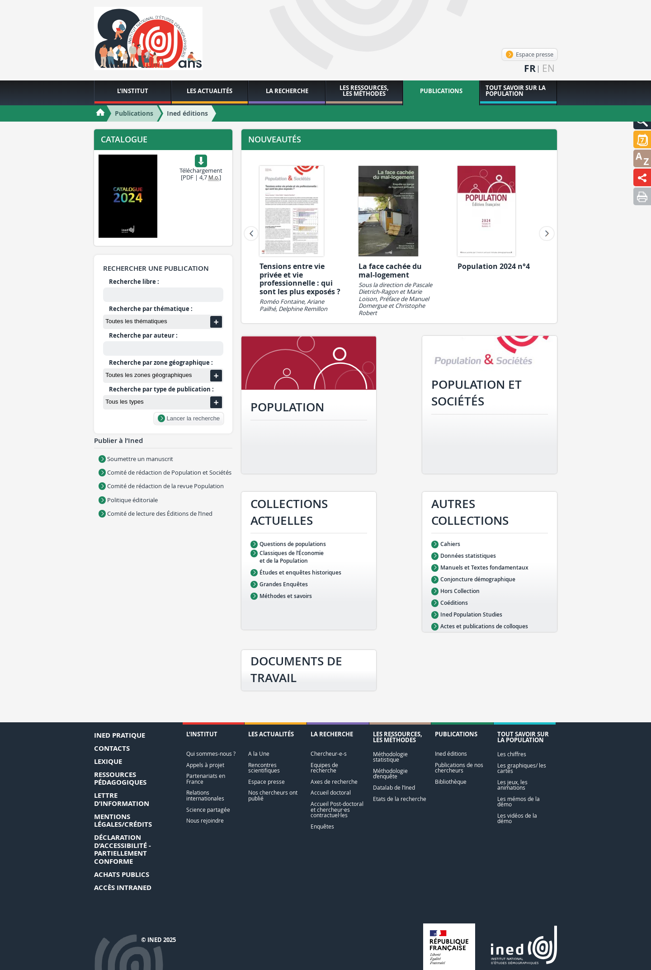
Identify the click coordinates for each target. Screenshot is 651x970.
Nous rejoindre (205, 820)
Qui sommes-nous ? (211, 754)
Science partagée (208, 810)
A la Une (258, 754)
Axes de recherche (334, 782)
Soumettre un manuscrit (136, 459)
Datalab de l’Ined (394, 787)
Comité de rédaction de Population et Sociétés (165, 472)
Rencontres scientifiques (264, 767)
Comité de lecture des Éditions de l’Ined (155, 513)
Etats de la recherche (399, 799)
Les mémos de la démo (518, 801)
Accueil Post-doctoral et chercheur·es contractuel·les (337, 809)
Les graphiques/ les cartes (521, 768)
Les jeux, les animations (512, 784)
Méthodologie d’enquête (390, 773)
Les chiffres (511, 754)
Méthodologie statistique (390, 756)
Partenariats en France (205, 778)
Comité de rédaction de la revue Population (161, 486)
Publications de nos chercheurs (459, 767)
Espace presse (529, 54)
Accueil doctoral (331, 792)
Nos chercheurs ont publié (272, 795)
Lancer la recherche (189, 418)
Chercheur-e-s (329, 754)
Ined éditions (451, 754)
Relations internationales (205, 795)
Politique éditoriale (128, 500)
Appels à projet (205, 765)
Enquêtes (322, 826)
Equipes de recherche (324, 767)
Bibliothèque (451, 782)
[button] (642, 139)
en (548, 68)
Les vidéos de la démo (517, 818)
